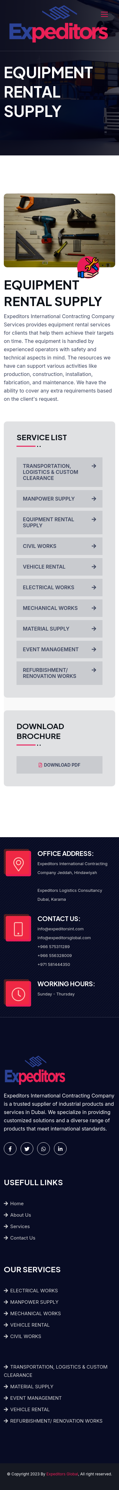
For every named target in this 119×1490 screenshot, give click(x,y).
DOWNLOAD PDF (59, 765)
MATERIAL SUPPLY (59, 628)
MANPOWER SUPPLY (59, 499)
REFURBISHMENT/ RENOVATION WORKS (59, 673)
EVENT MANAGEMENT (59, 649)
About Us (17, 1215)
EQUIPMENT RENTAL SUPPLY (59, 522)
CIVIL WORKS (59, 546)
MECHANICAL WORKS (59, 608)
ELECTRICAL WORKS (59, 587)
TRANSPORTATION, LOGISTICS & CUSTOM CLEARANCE (59, 472)
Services (17, 1226)
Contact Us (19, 1238)
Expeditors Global (62, 1474)
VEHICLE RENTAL (59, 567)
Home (13, 1203)
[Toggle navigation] (105, 14)
